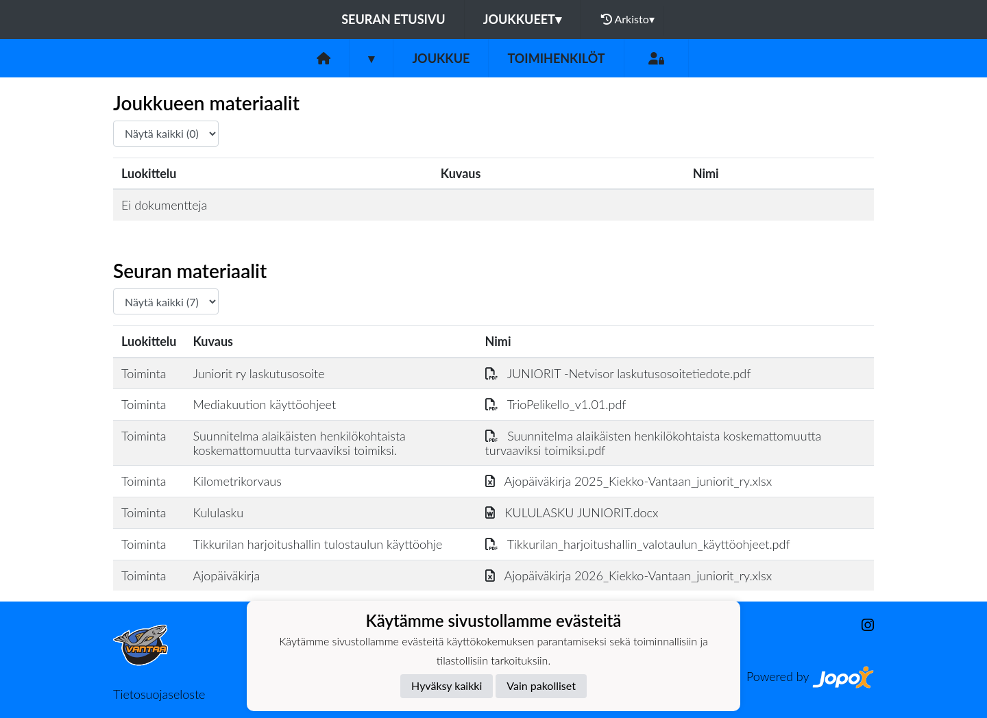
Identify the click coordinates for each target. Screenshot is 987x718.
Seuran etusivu (393, 19)
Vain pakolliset (541, 685)
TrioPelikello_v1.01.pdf (555, 404)
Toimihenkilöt (556, 58)
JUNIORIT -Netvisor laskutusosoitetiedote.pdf (618, 373)
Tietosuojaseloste (159, 694)
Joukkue (441, 58)
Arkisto (628, 19)
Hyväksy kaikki (446, 685)
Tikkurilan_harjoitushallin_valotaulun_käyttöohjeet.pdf (637, 544)
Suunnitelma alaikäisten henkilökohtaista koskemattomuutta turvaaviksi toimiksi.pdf (653, 443)
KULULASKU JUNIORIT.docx (572, 512)
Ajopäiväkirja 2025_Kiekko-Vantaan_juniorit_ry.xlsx (628, 480)
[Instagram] (862, 625)
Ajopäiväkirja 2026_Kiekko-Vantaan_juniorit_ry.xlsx (628, 575)
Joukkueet (522, 19)
